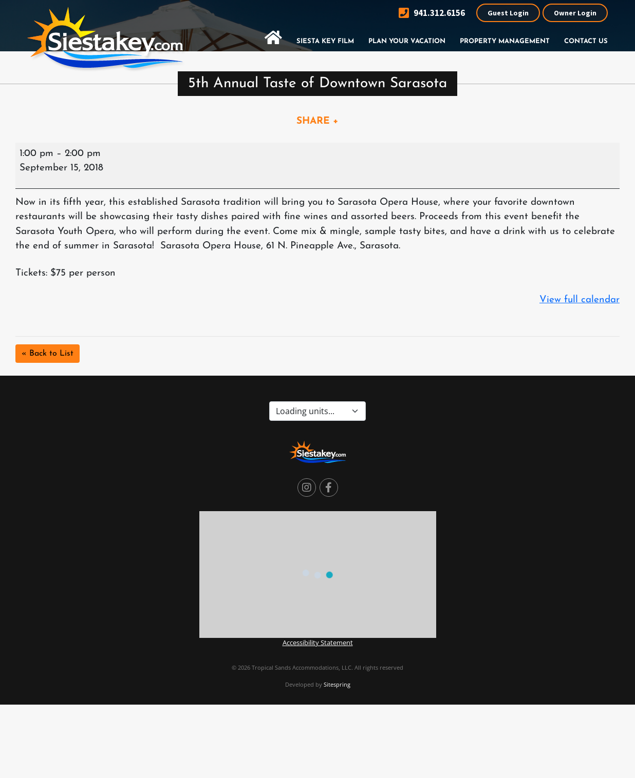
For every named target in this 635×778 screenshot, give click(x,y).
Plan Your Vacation (406, 41)
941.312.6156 (432, 13)
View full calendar (579, 300)
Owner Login (575, 12)
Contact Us (586, 41)
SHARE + (317, 121)
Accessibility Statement (318, 642)
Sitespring (337, 684)
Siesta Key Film (325, 41)
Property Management (505, 41)
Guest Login (508, 12)
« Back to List (47, 353)
